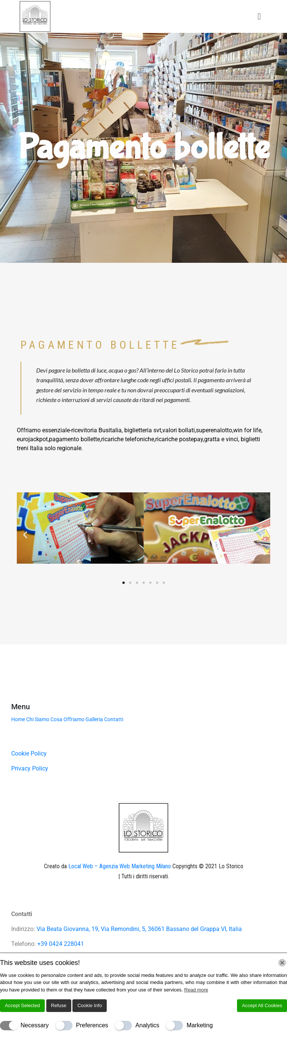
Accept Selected (22, 1005)
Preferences (92, 1025)
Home (18, 719)
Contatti (113, 719)
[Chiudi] (282, 963)
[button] (25, 534)
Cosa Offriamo (67, 719)
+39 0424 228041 (60, 943)
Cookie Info (89, 1005)
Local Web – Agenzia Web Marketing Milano (120, 866)
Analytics (147, 1025)
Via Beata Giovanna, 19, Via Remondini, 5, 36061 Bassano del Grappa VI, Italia (139, 928)
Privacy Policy (29, 768)
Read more (196, 990)
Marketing (200, 1025)
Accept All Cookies (262, 1005)
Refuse (58, 1005)
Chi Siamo (37, 719)
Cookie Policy (29, 753)
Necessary (35, 1025)
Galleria (94, 719)
